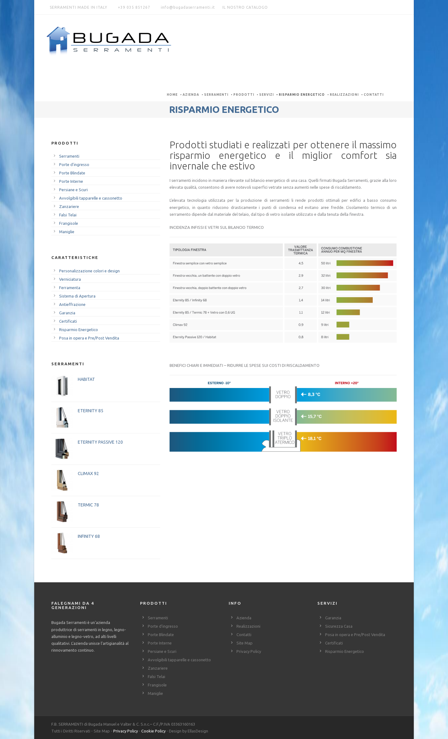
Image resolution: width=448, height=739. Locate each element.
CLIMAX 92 (88, 473)
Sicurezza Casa (338, 626)
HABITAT (86, 379)
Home (172, 94)
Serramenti (216, 94)
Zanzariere (69, 206)
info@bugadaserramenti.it (188, 7)
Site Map (244, 643)
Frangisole (68, 223)
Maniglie (66, 231)
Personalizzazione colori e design (89, 271)
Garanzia (67, 313)
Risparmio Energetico (302, 94)
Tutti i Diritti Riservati (70, 731)
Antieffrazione (72, 304)
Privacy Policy (248, 651)
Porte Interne (71, 181)
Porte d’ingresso (74, 164)
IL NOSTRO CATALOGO (245, 7)
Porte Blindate (72, 173)
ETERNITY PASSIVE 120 (100, 442)
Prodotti (243, 94)
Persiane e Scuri (73, 189)
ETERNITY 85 (90, 410)
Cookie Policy (153, 731)
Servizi (266, 94)
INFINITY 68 (89, 536)
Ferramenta (69, 287)
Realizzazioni (344, 94)
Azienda (191, 94)
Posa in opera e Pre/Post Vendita (89, 338)
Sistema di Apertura (77, 296)
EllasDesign (198, 731)
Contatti (374, 94)
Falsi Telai (68, 215)
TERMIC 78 (88, 504)
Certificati (68, 321)
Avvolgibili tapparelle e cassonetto (90, 198)
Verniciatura (70, 279)
